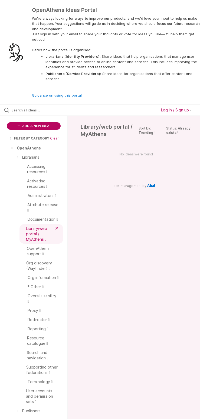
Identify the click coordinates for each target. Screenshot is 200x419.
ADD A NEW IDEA (34, 126)
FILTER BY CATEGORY (29, 138)
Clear (54, 138)
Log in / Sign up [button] (176, 110)
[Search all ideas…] (36, 110)
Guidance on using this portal (57, 95)
